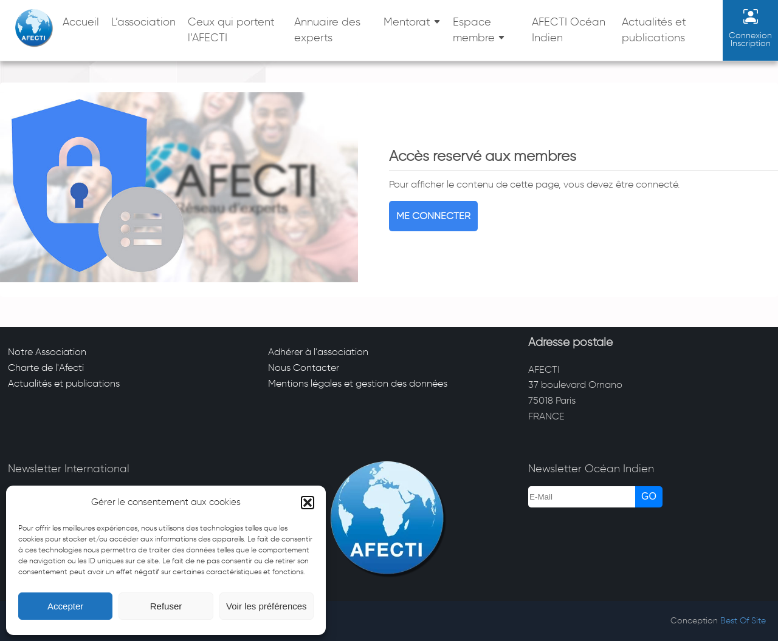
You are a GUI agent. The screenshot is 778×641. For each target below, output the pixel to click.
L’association (143, 22)
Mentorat (407, 22)
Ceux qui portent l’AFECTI (231, 29)
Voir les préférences (266, 606)
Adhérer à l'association (318, 352)
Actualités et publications (654, 29)
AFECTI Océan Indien (568, 29)
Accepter (65, 606)
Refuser (166, 606)
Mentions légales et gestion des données (357, 383)
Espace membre (474, 29)
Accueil (81, 22)
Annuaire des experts (327, 29)
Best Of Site (743, 621)
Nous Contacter (303, 367)
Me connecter (433, 216)
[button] (307, 503)
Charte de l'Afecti (46, 367)
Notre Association (47, 352)
